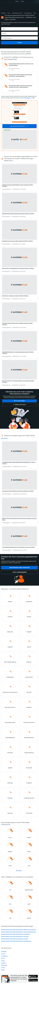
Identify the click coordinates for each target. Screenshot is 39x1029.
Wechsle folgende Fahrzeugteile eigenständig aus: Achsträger (15, 936)
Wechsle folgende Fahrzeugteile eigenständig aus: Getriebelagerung (16, 941)
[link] (19, 66)
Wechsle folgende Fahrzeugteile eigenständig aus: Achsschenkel (15, 934)
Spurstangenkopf (27, 13)
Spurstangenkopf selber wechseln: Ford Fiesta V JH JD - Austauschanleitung (21, 64)
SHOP (16, 1)
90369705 (3, 963)
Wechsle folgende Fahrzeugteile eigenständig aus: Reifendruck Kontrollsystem (18, 929)
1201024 (3, 953)
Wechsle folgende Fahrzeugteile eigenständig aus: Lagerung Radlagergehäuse (18, 932)
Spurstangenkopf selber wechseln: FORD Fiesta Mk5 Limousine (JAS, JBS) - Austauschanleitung (20, 86)
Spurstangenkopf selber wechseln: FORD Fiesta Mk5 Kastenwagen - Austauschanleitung (20, 75)
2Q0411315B (4, 965)
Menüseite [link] (3, 13)
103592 (3, 970)
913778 (3, 958)
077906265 (3, 951)
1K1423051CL (4, 956)
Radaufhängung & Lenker (17, 13)
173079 (3, 960)
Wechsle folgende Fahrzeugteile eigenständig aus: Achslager (14, 938)
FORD (34, 13)
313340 (3, 967)
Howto (8, 13)
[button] (19, 139)
